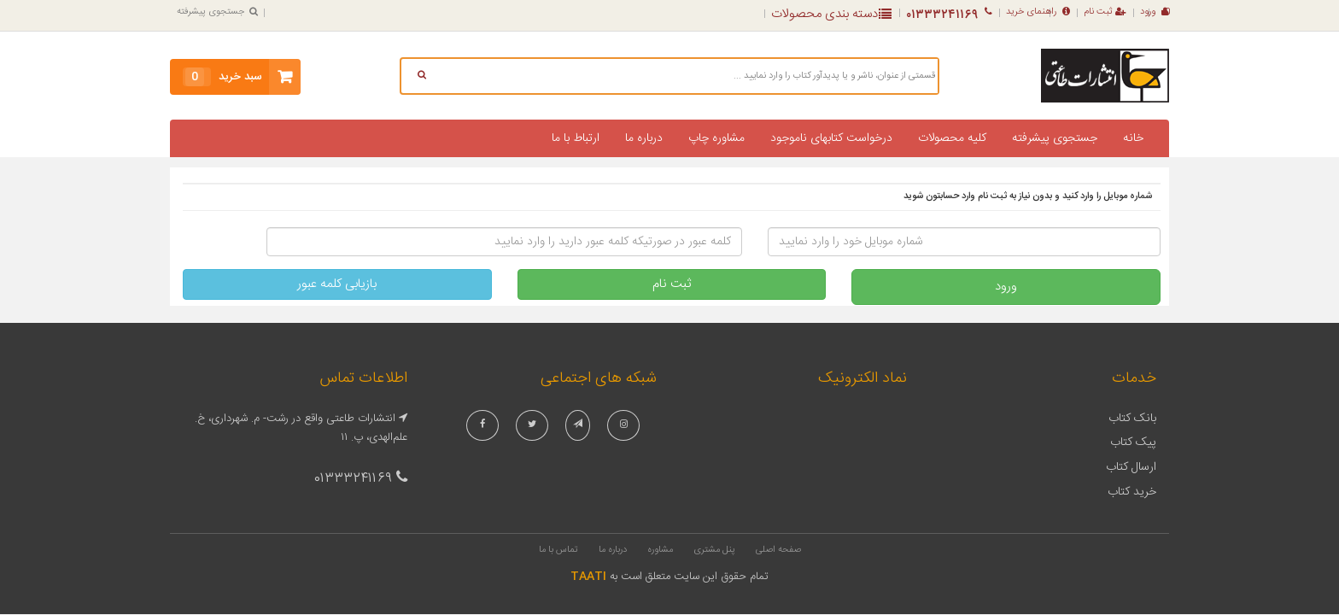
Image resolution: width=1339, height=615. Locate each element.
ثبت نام (1105, 12)
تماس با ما (558, 550)
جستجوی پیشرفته (217, 12)
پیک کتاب (1133, 442)
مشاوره (660, 550)
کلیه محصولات (952, 138)
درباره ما (644, 138)
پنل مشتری (714, 550)
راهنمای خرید (1038, 12)
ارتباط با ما (575, 138)
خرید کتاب (1132, 492)
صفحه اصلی (778, 550)
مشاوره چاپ (716, 138)
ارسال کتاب (1131, 467)
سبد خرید (222, 76)
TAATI (588, 576)
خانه (1133, 138)
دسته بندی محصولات (831, 14)
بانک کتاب (1132, 418)
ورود (1154, 12)
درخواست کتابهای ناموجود (831, 138)
